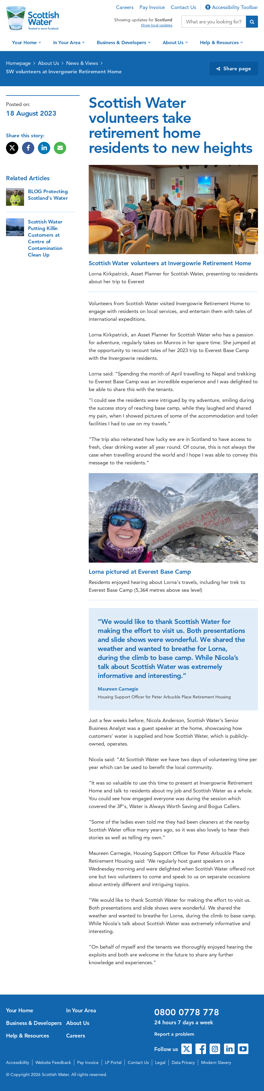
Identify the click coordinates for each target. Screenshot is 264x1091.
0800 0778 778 (186, 1012)
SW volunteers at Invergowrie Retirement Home (64, 71)
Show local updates (156, 25)
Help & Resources (220, 42)
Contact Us (183, 7)
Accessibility (17, 1062)
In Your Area (67, 42)
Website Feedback (53, 1062)
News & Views (82, 63)
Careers (125, 7)
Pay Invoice (152, 7)
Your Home (25, 42)
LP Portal (113, 1062)
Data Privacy (183, 1062)
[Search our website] (213, 22)
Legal (160, 1062)
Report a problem (174, 1034)
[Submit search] (252, 22)
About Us (174, 42)
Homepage (18, 63)
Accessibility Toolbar (231, 7)
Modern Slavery (216, 1062)
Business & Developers (122, 42)
